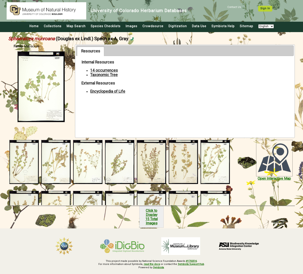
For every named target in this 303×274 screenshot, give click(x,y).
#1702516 (191, 261)
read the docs (152, 264)
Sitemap (246, 26)
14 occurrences (104, 70)
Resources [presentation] (90, 51)
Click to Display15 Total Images (151, 216)
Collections (52, 26)
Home (34, 26)
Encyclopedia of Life (107, 91)
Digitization (178, 26)
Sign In (265, 8)
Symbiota (158, 267)
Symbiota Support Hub (191, 264)
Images (131, 26)
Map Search (76, 26)
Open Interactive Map (274, 178)
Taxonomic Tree (104, 75)
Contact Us (234, 7)
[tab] (90, 51)
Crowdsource (152, 26)
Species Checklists (106, 26)
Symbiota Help (223, 26)
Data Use (199, 26)
